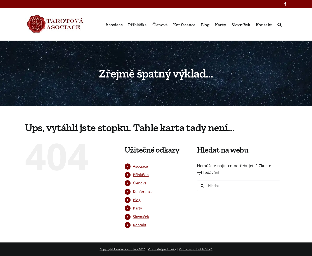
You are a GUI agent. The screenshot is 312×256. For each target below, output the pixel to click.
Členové (139, 183)
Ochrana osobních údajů (195, 249)
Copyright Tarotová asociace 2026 (122, 249)
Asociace (140, 166)
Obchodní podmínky (162, 249)
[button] (279, 24)
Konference (143, 191)
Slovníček (141, 216)
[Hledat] (238, 185)
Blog (136, 200)
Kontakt (139, 225)
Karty (137, 208)
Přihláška (140, 174)
